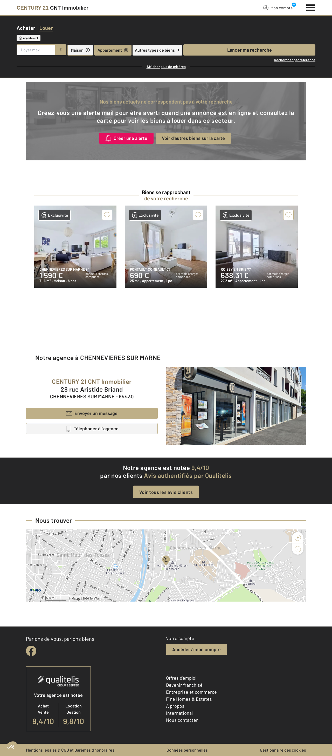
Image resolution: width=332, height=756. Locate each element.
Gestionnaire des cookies (283, 749)
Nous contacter (182, 720)
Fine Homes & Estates (189, 699)
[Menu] (310, 7)
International (179, 713)
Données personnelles (187, 749)
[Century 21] (52, 8)
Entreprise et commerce (191, 692)
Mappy (76, 598)
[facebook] (31, 651)
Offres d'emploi (181, 678)
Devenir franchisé (184, 685)
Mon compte (278, 7)
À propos (175, 706)
